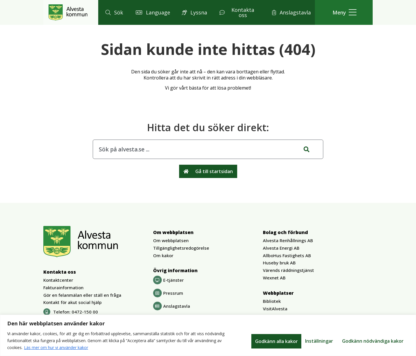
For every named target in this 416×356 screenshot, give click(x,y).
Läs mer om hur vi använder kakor (56, 347)
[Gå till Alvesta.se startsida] (68, 12)
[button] (113, 12)
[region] (208, 335)
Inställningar (264, 341)
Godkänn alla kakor (383, 341)
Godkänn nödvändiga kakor (320, 341)
